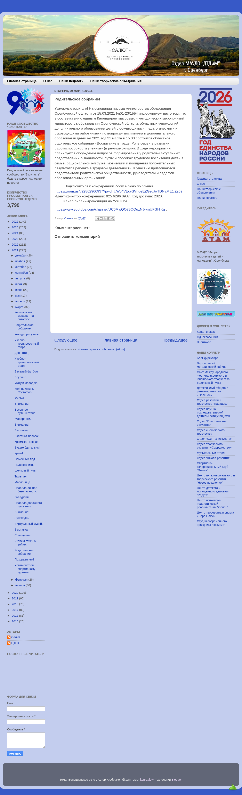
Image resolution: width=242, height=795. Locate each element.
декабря (21, 255)
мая (18, 295)
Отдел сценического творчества (211, 431)
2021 (15, 250)
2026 (15, 221)
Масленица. (23, 482)
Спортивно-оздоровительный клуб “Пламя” (212, 466)
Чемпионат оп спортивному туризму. (25, 569)
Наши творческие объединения (116, 81)
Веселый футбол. (27, 371)
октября (21, 267)
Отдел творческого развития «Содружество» (214, 445)
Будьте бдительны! (27, 447)
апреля (20, 301)
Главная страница (22, 81)
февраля (22, 579)
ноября (20, 261)
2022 (15, 244)
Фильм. (20, 398)
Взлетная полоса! (27, 436)
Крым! (19, 453)
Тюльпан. (21, 476)
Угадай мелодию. (26, 383)
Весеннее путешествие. (25, 411)
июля (19, 284)
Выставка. (22, 529)
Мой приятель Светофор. (24, 390)
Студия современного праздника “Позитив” (212, 522)
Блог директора (207, 358)
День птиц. (22, 352)
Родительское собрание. (24, 552)
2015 (15, 621)
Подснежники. (24, 464)
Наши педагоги (71, 81)
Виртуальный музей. (29, 523)
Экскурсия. (22, 497)
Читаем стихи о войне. (25, 542)
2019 (15, 598)
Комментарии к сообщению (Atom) (101, 349)
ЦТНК (15, 643)
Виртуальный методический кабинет (212, 365)
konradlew (146, 779)
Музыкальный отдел (211, 452)
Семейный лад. (25, 459)
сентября (22, 272)
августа (20, 278)
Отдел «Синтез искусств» (214, 438)
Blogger (177, 779)
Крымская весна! (26, 441)
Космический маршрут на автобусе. (24, 316)
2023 (15, 238)
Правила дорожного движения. (28, 504)
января (20, 585)
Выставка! (22, 430)
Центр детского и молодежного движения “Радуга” (213, 491)
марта (19, 307)
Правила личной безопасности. (26, 489)
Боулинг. (20, 377)
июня (19, 290)
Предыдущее (175, 340)
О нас (47, 81)
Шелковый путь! (26, 470)
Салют (15, 637)
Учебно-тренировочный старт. (27, 343)
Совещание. (23, 535)
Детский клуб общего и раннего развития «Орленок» (212, 391)
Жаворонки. (23, 418)
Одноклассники (207, 337)
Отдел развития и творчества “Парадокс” (212, 402)
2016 (15, 615)
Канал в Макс (206, 331)
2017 (15, 610)
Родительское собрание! (24, 326)
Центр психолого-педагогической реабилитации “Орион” (212, 504)
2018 (15, 604)
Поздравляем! (24, 559)
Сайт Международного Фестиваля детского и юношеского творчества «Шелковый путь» (213, 377)
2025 (15, 227)
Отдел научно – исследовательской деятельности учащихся (213, 412)
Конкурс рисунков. (27, 334)
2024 (15, 233)
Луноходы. (22, 517)
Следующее (66, 340)
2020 (15, 592)
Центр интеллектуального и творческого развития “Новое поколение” (216, 479)
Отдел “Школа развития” (214, 458)
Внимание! (22, 403)
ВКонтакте (204, 342)
